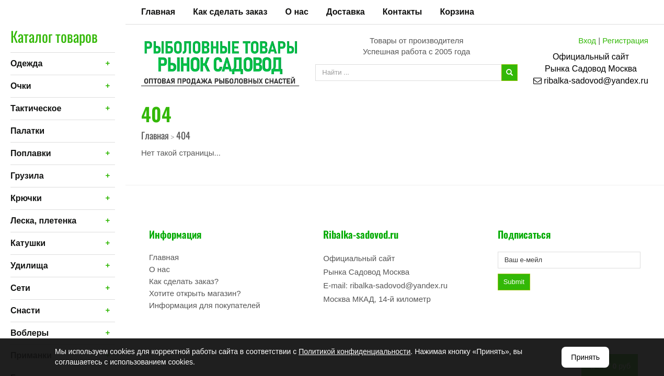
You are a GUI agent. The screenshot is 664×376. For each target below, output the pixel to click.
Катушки (27, 243)
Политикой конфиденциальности (354, 351)
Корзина (457, 11)
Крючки (26, 198)
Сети (20, 288)
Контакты (402, 11)
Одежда (26, 63)
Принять (585, 357)
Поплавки (30, 153)
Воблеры (29, 332)
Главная (158, 11)
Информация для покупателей (204, 305)
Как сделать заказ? (184, 281)
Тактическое (35, 108)
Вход (587, 40)
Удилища (29, 265)
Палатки (27, 130)
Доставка (345, 11)
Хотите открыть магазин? (195, 293)
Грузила (27, 175)
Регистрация (625, 40)
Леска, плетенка (43, 220)
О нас (296, 11)
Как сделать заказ (230, 11)
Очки (20, 85)
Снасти (25, 310)
